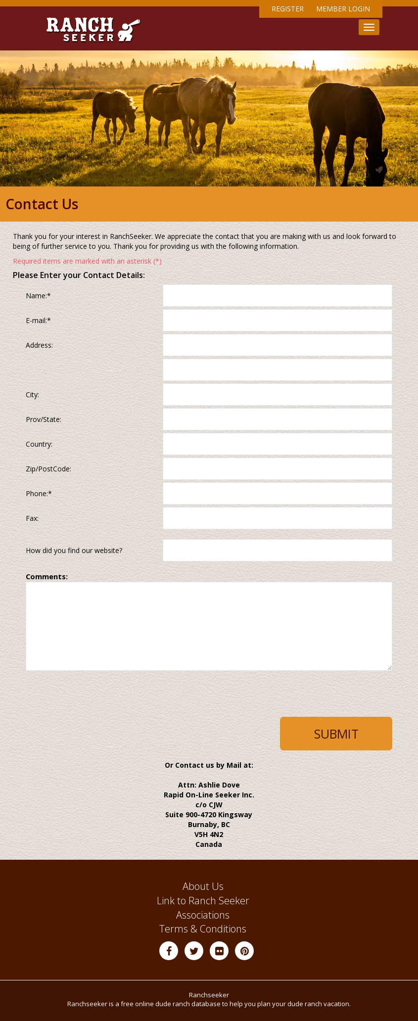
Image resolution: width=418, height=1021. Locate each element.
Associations (203, 915)
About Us (203, 886)
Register (288, 8)
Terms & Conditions (202, 928)
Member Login (343, 8)
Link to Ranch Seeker (203, 900)
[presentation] (98, 697)
